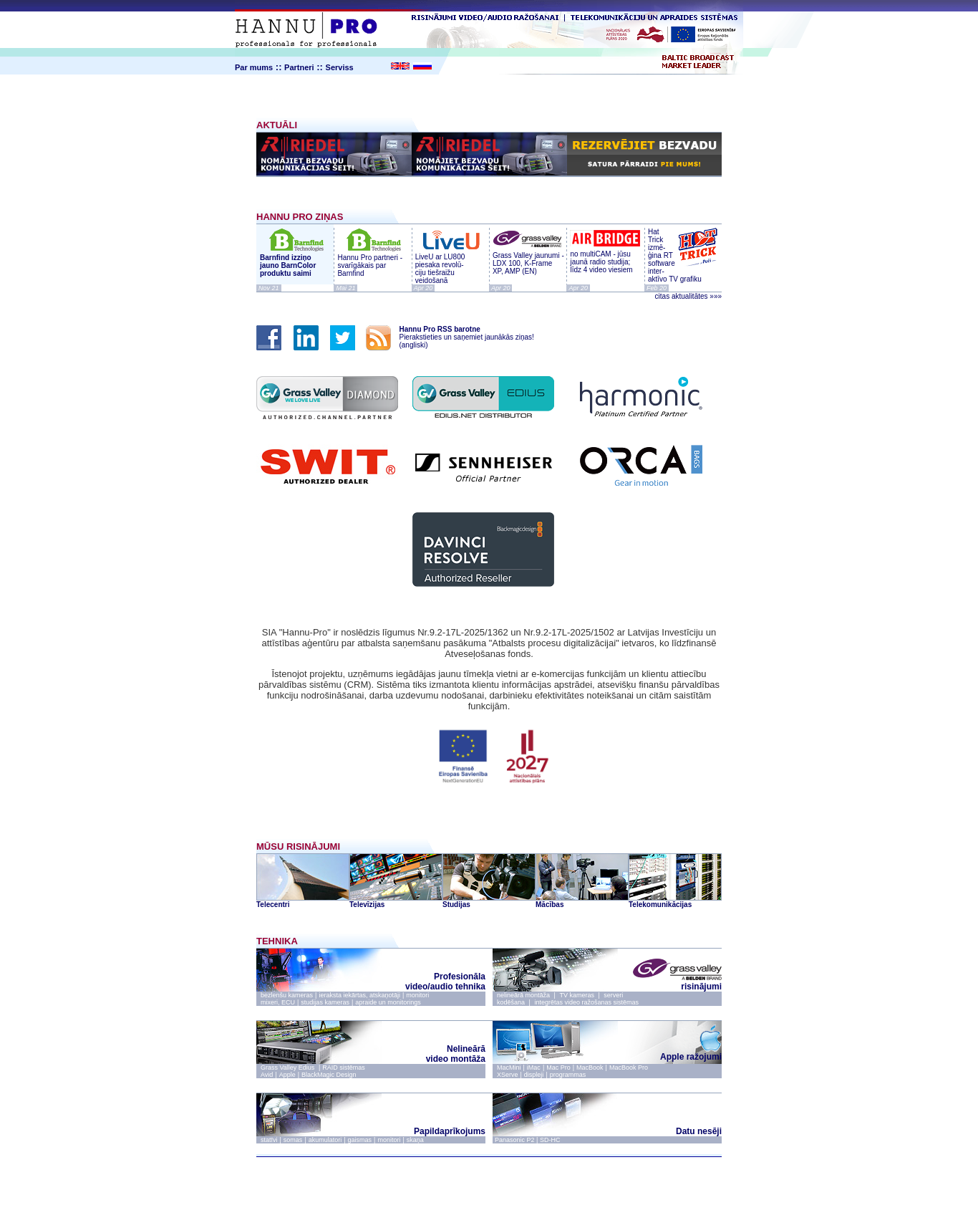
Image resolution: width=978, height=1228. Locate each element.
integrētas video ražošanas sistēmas (586, 1002)
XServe (507, 1074)
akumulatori (325, 1139)
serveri (613, 995)
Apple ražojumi (691, 1053)
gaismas (360, 1139)
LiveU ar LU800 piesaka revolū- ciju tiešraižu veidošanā (450, 264)
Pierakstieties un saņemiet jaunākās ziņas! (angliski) (462, 337)
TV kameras (576, 995)
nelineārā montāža (523, 995)
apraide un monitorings (388, 1002)
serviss (531, 1173)
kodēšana (511, 1002)
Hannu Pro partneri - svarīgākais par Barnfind (369, 265)
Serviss (340, 67)
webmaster (528, 1206)
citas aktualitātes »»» (688, 296)
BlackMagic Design (329, 1074)
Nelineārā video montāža (455, 1054)
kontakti (494, 1173)
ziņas (409, 1173)
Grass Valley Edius (288, 1067)
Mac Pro (558, 1067)
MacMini (509, 1067)
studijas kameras (325, 1002)
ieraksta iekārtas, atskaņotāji (359, 995)
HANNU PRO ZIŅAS (299, 216)
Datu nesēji (699, 1131)
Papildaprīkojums (449, 1131)
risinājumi (672, 983)
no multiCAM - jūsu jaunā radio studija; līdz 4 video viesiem (605, 258)
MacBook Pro (628, 1067)
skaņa (415, 1139)
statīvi (269, 1139)
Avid (267, 1074)
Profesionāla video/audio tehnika (445, 982)
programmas (568, 1074)
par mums (449, 1173)
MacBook (590, 1067)
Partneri (299, 67)
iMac (534, 1067)
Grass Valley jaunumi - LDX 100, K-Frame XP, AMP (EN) (528, 259)
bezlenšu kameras (287, 995)
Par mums (254, 67)
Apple (287, 1074)
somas (293, 1139)
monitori (417, 995)
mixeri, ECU (278, 1002)
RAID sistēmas (343, 1067)
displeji (534, 1074)
